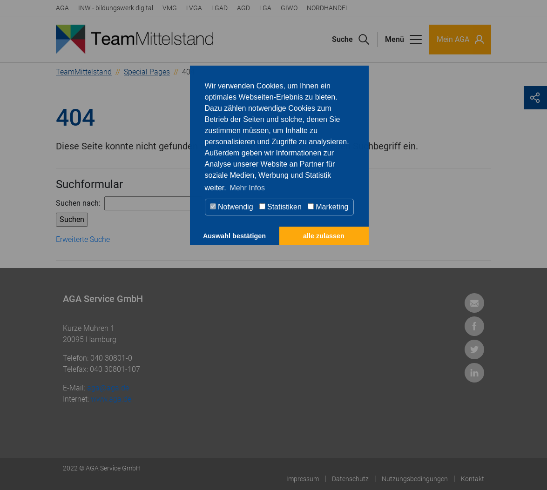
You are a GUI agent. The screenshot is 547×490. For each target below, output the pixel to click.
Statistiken (280, 207)
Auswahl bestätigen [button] (234, 236)
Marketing (328, 207)
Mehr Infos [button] (247, 188)
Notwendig (231, 207)
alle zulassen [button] (323, 236)
